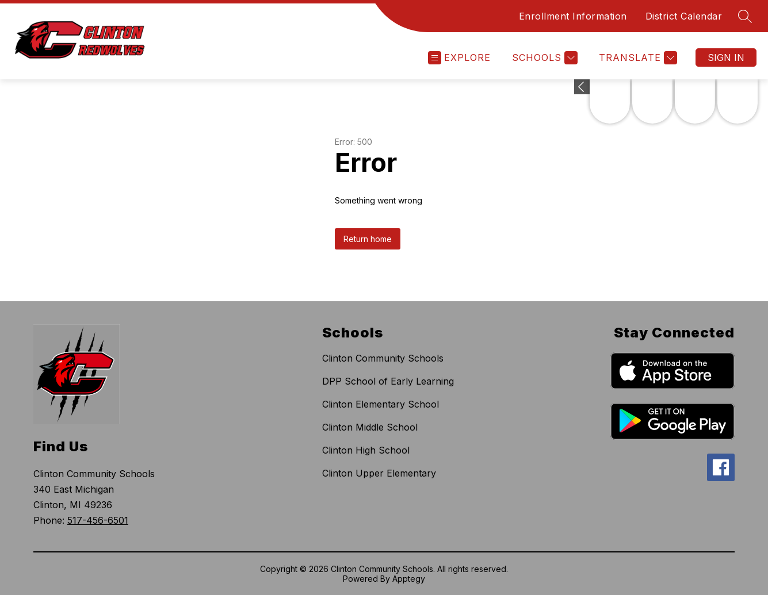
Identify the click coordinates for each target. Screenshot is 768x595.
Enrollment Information (573, 16)
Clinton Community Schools (383, 358)
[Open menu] (459, 58)
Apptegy (408, 579)
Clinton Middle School (370, 427)
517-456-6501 (97, 520)
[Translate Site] (636, 58)
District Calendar (684, 16)
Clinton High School (366, 450)
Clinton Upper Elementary (379, 473)
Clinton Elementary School (380, 404)
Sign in (726, 57)
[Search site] (745, 16)
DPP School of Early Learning (388, 381)
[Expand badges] (582, 86)
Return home (367, 239)
